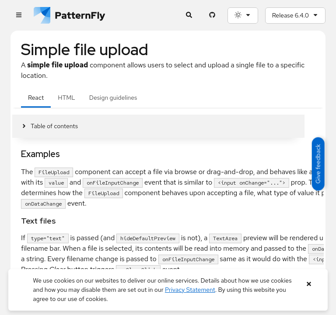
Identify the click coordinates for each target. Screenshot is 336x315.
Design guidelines (113, 98)
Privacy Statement (190, 290)
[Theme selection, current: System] (243, 15)
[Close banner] (309, 284)
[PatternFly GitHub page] (212, 15)
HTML (66, 98)
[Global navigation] (18, 15)
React (36, 98)
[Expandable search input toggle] (189, 15)
